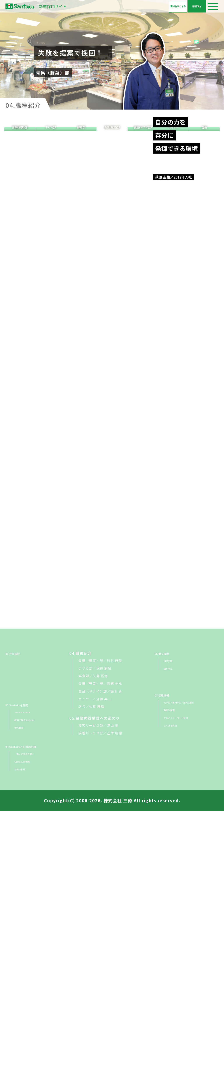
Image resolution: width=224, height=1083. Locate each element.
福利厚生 (171, 940)
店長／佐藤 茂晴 (91, 978)
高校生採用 (173, 981)
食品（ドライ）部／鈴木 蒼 (100, 963)
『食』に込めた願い (30, 1025)
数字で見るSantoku (31, 991)
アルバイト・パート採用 (183, 989)
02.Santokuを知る (23, 976)
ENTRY (185, 9)
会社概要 (21, 999)
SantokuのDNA (27, 984)
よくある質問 (174, 997)
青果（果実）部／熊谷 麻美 (100, 932)
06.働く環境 (166, 925)
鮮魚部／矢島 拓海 (93, 947)
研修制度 (171, 932)
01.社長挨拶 (16, 925)
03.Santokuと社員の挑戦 (29, 1018)
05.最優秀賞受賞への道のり (94, 990)
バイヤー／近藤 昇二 (94, 970)
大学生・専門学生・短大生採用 (189, 974)
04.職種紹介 (80, 925)
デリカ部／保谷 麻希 (94, 940)
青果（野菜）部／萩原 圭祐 (100, 955)
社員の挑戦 (23, 1041)
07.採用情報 (166, 967)
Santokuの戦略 (27, 1033)
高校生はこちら (142, 9)
